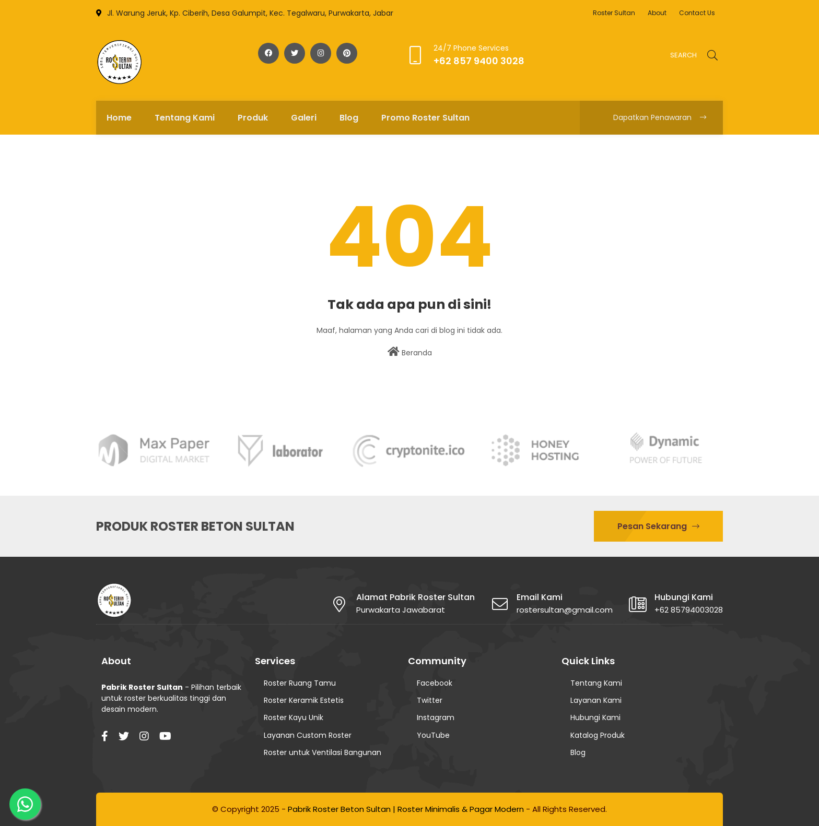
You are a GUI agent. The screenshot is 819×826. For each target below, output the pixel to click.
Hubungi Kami (595, 717)
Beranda (410, 352)
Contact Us (697, 12)
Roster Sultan (614, 12)
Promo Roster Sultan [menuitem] (425, 118)
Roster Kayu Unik (293, 717)
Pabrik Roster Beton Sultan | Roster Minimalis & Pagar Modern (406, 809)
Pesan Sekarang (658, 526)
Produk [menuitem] (253, 118)
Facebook (434, 683)
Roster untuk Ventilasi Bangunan (322, 752)
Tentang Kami (596, 683)
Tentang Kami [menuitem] (185, 118)
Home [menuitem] (119, 118)
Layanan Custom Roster (308, 735)
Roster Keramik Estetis (304, 700)
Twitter (429, 700)
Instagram (435, 717)
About (657, 12)
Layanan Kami (596, 700)
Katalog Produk (597, 735)
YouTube (433, 735)
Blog (578, 752)
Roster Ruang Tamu (300, 683)
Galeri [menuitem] (304, 118)
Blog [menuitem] (349, 118)
